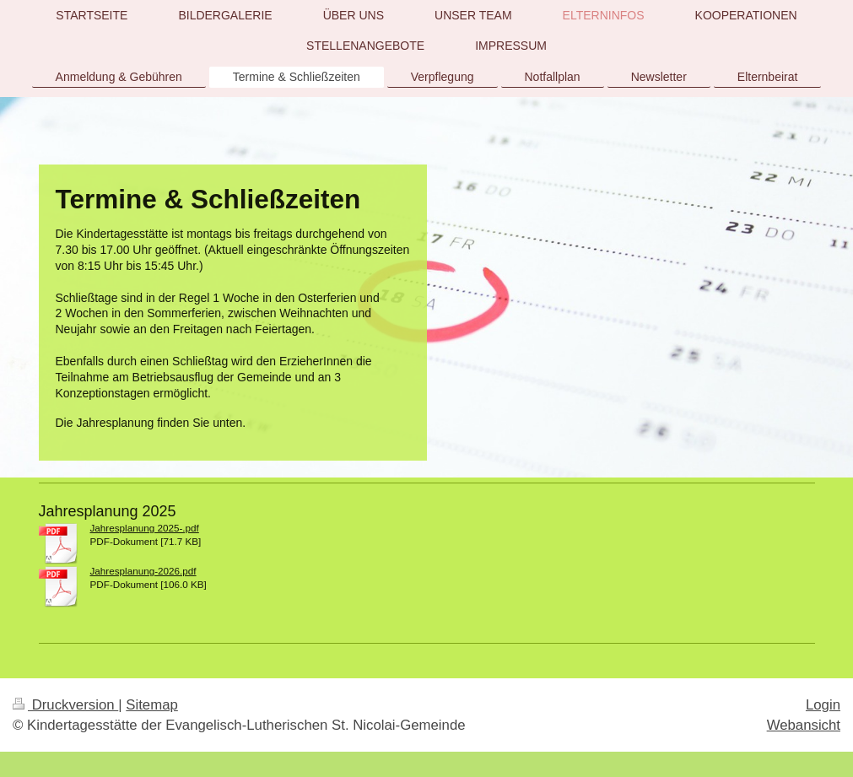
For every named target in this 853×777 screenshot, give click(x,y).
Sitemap (152, 705)
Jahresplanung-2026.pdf (143, 570)
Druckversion (65, 705)
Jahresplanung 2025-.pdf (144, 527)
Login (823, 705)
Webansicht (803, 725)
